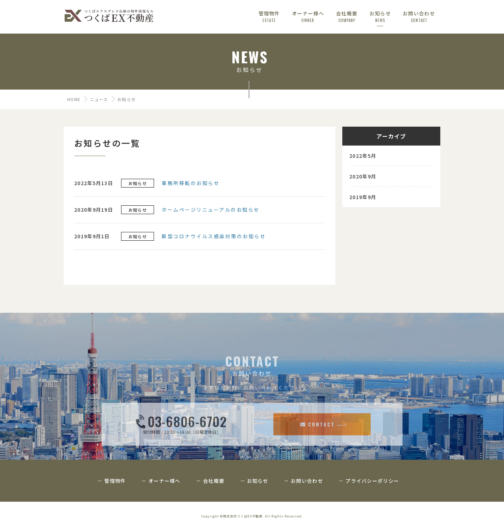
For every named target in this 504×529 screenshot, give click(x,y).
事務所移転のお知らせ (190, 184)
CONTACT (317, 451)
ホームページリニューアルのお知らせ (211, 210)
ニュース (99, 99)
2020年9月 (362, 178)
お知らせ (137, 185)
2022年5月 (362, 157)
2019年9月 (362, 198)
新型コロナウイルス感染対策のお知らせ (214, 237)
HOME (73, 99)
